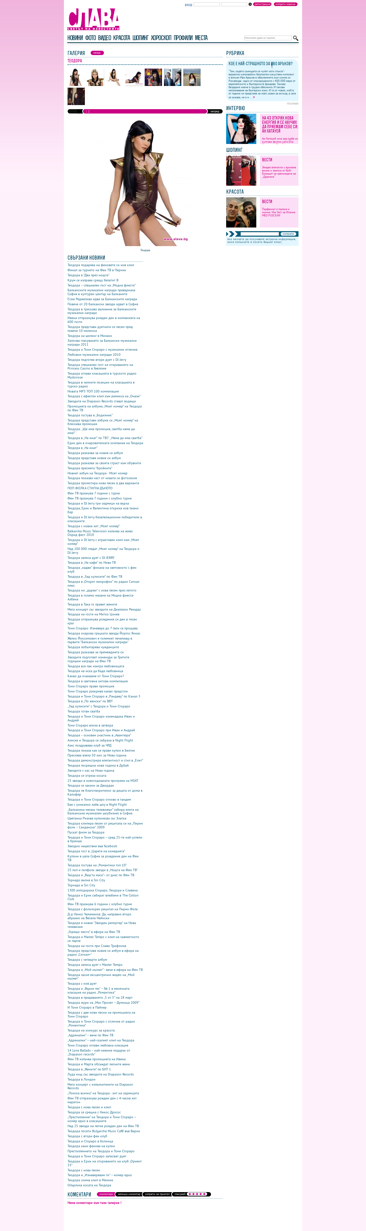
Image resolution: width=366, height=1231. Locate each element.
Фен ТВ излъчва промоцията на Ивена (97, 1059)
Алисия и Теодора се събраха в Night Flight (100, 740)
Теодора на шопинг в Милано (90, 336)
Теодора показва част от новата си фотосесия (102, 478)
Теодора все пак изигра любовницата (96, 666)
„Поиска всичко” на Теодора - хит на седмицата (103, 1093)
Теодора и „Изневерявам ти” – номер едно (100, 1175)
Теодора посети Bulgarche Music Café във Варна (104, 1131)
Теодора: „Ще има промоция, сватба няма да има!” (101, 431)
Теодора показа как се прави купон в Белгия (101, 750)
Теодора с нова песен (84, 1170)
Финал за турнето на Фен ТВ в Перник (97, 270)
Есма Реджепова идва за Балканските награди (102, 299)
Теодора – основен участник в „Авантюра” (99, 735)
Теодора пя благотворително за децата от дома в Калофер (105, 792)
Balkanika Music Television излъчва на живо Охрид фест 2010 (100, 533)
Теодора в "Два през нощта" (88, 275)
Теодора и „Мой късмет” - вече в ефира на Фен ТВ (105, 970)
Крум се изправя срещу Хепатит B (93, 280)
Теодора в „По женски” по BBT (90, 701)
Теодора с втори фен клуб (87, 1136)
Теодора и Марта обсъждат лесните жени (99, 1064)
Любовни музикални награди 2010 (94, 354)
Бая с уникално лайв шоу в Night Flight (97, 804)
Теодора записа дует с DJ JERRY (91, 557)
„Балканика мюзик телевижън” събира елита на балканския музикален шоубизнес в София (103, 811)
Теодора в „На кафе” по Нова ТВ (92, 562)
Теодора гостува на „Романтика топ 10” (97, 865)
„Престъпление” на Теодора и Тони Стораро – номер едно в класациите (102, 1119)
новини (75, 38)
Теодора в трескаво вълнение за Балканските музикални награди (102, 311)
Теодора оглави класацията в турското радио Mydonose (102, 375)
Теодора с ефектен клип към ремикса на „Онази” (104, 396)
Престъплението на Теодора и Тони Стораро (101, 1151)
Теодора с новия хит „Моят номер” (94, 526)
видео (104, 38)
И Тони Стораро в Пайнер (87, 1007)
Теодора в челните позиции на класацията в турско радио (101, 384)
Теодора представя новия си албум (94, 458)
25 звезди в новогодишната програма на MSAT (103, 780)
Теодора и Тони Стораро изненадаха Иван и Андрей (101, 718)
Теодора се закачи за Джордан (91, 785)
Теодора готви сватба (84, 711)
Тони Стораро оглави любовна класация (98, 1045)
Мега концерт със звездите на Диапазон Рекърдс (104, 609)
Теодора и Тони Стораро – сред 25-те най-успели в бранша (105, 839)
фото (90, 38)
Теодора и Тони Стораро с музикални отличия (102, 349)
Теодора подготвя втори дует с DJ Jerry (97, 359)
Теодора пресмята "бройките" (90, 468)
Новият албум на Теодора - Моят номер (98, 473)
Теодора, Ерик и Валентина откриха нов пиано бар (103, 510)
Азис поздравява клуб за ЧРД (89, 745)
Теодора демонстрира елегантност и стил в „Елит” (105, 760)
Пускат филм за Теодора (86, 832)
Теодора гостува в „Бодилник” (90, 415)
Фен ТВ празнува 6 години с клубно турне (100, 904)
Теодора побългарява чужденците (93, 647)
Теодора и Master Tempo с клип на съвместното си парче (103, 939)
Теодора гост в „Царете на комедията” (96, 851)
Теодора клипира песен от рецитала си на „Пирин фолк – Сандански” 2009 (105, 825)
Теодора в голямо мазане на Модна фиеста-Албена (101, 597)
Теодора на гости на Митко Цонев (93, 614)
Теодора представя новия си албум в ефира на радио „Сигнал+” (103, 952)
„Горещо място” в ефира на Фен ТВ (94, 932)
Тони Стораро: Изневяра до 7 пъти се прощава (103, 628)
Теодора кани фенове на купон (91, 1146)
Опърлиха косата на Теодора (89, 1185)
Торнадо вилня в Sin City (86, 880)
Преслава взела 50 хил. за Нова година (97, 755)
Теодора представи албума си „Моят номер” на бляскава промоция (103, 422)
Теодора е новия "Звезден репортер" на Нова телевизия (102, 925)
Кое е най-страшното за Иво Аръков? (261, 63)
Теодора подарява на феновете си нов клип (101, 265)
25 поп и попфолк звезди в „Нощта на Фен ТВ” (103, 870)
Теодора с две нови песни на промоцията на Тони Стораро (101, 1014)
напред (214, 111)
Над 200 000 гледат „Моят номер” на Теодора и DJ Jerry (103, 551)
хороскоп (161, 38)
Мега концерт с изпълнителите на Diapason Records (100, 1086)
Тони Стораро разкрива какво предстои (98, 691)
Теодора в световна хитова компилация (98, 681)
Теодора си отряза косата (87, 775)
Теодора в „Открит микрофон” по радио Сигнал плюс (103, 583)
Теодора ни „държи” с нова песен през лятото (102, 590)
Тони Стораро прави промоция (91, 686)
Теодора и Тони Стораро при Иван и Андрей (101, 730)
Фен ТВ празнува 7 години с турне (94, 493)
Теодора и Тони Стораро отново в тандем (99, 799)
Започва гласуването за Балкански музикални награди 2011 (102, 342)
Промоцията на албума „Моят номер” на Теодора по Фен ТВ (105, 408)
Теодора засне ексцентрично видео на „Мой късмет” (101, 977)
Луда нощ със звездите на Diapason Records (101, 1074)
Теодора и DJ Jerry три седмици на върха (98, 503)
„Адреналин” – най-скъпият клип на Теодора (101, 1040)
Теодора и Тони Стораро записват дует (97, 1156)
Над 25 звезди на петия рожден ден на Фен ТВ (103, 1126)
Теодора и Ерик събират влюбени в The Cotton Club (103, 897)
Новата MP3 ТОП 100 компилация (93, 391)
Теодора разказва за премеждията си (96, 652)
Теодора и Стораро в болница (90, 1141)
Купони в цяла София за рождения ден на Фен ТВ (103, 858)
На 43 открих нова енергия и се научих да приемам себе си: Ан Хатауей (280, 124)
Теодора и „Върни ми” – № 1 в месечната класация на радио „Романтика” (98, 990)
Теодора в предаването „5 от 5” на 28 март (100, 997)
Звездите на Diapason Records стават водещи (102, 401)
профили (183, 38)
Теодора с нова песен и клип (89, 1107)
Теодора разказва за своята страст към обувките (104, 463)
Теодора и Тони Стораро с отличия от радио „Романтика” (101, 1023)
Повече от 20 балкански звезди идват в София (103, 304)
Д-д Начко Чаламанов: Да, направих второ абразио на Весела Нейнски (99, 916)
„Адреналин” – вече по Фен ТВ (90, 1035)
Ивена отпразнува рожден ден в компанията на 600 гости (104, 320)
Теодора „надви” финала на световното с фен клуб (102, 569)
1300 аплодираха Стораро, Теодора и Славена (103, 890)
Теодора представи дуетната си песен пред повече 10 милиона (100, 329)
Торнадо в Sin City (81, 885)
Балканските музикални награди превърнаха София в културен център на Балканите (101, 292)
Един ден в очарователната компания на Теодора (105, 443)
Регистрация (263, 4)
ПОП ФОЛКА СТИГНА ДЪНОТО (90, 488)
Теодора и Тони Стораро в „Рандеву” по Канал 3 (104, 696)
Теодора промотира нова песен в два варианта (103, 483)
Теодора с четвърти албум (87, 959)
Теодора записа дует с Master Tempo (95, 964)
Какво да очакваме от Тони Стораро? (96, 676)
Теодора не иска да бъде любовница (95, 671)
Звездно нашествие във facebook (92, 846)
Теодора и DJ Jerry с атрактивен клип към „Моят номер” (103, 542)
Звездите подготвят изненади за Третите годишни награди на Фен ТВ (98, 659)
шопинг (140, 38)
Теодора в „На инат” (83, 448)
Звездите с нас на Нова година (91, 770)
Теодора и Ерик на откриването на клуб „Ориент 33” (105, 1163)
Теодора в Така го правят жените (92, 604)
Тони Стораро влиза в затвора (90, 725)
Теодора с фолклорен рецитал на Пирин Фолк (103, 909)
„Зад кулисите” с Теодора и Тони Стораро (99, 706)
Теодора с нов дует (82, 983)
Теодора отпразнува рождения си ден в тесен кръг (102, 621)
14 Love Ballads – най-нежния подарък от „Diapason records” (99, 1052)
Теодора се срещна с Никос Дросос (94, 1112)
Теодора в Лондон (81, 1079)
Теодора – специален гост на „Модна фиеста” (102, 285)
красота (121, 38)
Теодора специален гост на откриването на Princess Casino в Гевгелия (100, 367)
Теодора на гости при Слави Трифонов (97, 946)
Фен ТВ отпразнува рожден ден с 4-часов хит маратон (102, 1100)
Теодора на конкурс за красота (91, 1030)
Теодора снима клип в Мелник (90, 1180)
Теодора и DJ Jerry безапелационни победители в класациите (105, 519)
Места (201, 38)
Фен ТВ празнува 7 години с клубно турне (100, 498)
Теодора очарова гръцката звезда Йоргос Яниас (104, 633)
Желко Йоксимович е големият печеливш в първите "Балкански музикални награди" (100, 640)
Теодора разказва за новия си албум (95, 453)
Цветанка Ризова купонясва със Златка (97, 818)
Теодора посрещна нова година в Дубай (98, 765)
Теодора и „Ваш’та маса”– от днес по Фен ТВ (101, 875)
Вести (267, 160)
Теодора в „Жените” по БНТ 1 (89, 1069)
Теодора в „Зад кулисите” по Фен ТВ (95, 576)
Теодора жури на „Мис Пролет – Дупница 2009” (104, 1002)
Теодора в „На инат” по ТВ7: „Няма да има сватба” (105, 438)
